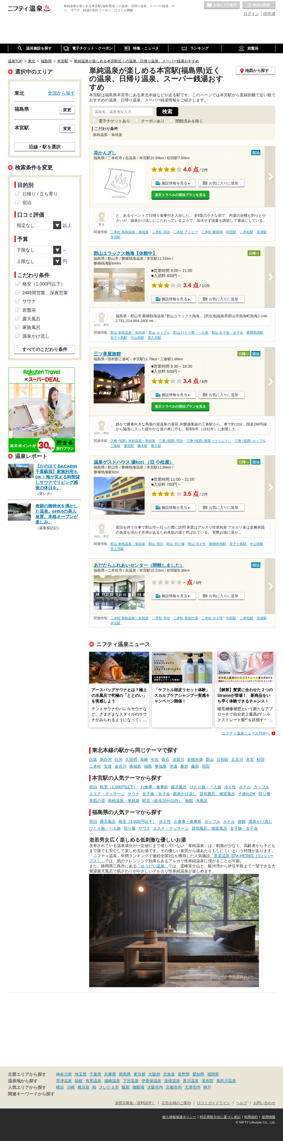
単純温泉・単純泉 (124, 800)
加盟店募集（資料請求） (135, 1103)
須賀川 (178, 759)
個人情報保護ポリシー (179, 1117)
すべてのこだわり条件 (44, 349)
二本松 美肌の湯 (185, 618)
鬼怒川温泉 (226, 1080)
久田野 (131, 759)
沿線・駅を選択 (45, 146)
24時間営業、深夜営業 (45, 292)
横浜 (60, 1087)
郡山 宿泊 (156, 544)
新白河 (106, 759)
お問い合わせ (264, 1103)
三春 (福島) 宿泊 (171, 441)
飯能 (126, 1087)
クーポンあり (153, 121)
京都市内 (174, 1087)
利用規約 (251, 1117)
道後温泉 (172, 1080)
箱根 (79, 1080)
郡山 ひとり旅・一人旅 (190, 333)
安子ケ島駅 (118, 338)
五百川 (237, 759)
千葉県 (95, 1074)
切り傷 (264, 793)
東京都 (139, 1074)
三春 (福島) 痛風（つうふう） (208, 441)
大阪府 (154, 1074)
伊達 (173, 766)
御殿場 (138, 1087)
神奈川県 (64, 1074)
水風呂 (202, 800)
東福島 (161, 766)
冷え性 (230, 787)
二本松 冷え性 (212, 618)
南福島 (135, 766)
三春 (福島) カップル (250, 441)
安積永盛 (195, 759)
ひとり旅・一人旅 (205, 787)
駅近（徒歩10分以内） (162, 800)
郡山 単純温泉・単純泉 (127, 333)
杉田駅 (231, 232)
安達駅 (262, 232)
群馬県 (125, 1074)
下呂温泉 (131, 1080)
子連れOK (247, 793)
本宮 (250, 759)
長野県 (184, 1074)
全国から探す (61, 92)
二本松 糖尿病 (212, 232)
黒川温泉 (191, 1080)
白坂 (93, 759)
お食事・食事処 (154, 787)
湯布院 (207, 1080)
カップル (261, 787)
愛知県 (198, 1074)
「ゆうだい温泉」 (152, 866)
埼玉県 (81, 1074)
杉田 (261, 759)
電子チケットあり (114, 121)
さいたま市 (109, 1087)
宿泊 (93, 787)
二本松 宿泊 (161, 232)
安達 (108, 766)
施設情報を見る (174, 183)
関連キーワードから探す (31, 1094)
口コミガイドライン (213, 1103)
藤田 (195, 766)
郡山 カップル (159, 333)
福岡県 (213, 1074)
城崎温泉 (112, 1080)
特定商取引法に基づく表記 (220, 1117)
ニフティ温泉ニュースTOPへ (246, 733)
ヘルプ (241, 1103)
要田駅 (129, 446)
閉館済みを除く (189, 121)
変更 (67, 110)
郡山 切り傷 (175, 544)
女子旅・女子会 (156, 793)
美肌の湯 (97, 800)
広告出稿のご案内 (176, 1103)
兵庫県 (110, 1074)
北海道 (169, 1074)
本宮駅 (115, 237)
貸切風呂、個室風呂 (217, 793)
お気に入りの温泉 (222, 5)
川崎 (71, 1087)
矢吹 (155, 759)
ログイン (251, 13)
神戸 (207, 1087)
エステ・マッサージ (107, 793)
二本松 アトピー (185, 232)
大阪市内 (155, 1087)
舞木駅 (143, 446)
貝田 (206, 766)
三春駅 (115, 446)
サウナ (134, 793)
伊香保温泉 (151, 1080)
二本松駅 (246, 232)
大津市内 (192, 1087)
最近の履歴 (259, 5)
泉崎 (144, 759)
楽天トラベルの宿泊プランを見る (180, 195)
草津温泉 (64, 1080)
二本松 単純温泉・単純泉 (129, 232)
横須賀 (83, 1087)
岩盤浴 (29, 310)
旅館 (189, 800)
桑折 (184, 766)
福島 (148, 766)
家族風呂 (31, 327)
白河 (119, 759)
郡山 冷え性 (197, 544)
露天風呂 (179, 787)
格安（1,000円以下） (119, 787)
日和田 (222, 759)
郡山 (210, 759)
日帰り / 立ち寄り (40, 193)
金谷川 (121, 766)
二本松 (95, 766)
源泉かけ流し (185, 793)
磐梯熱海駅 (254, 333)
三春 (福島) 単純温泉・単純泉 (132, 441)
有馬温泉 (93, 1080)
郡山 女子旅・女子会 (227, 333)
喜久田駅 (154, 338)
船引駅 (156, 446)
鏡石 (166, 759)
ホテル (245, 787)
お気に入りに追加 (223, 183)
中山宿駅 (137, 338)
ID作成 (269, 13)
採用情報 (268, 1117)
